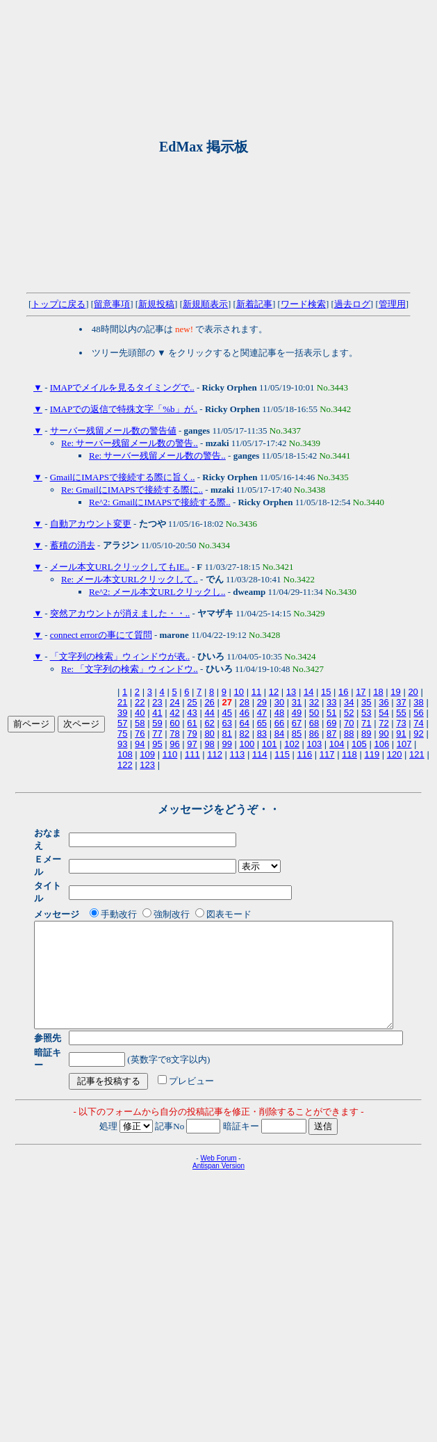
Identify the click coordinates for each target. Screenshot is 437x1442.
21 (122, 702)
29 (262, 702)
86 (314, 733)
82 (244, 733)
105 (359, 744)
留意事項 (112, 304)
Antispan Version (218, 1145)
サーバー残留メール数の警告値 (113, 430)
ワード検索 (303, 304)
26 (209, 702)
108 (125, 754)
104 (337, 744)
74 (418, 723)
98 (209, 744)
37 (401, 702)
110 (170, 754)
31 (297, 702)
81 (226, 733)
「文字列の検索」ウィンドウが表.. (120, 656)
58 (140, 723)
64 (244, 723)
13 (291, 692)
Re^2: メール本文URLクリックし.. (157, 592)
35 (366, 702)
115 (282, 754)
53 (366, 712)
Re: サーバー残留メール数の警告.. (129, 443)
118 (349, 754)
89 (366, 733)
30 (279, 702)
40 (140, 712)
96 (174, 744)
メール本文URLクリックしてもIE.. (120, 567)
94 (140, 744)
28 (244, 702)
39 (122, 712)
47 (262, 712)
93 (122, 744)
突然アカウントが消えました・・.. (120, 613)
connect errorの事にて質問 (101, 635)
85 (297, 733)
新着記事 (254, 304)
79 (192, 733)
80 (209, 733)
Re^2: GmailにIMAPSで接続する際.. (160, 502)
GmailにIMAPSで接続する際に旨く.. (122, 477)
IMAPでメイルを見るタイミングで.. (122, 387)
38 (418, 702)
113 (237, 754)
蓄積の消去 (72, 545)
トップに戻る (58, 304)
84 (279, 733)
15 (326, 692)
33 (331, 702)
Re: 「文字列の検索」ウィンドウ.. (129, 669)
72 (383, 723)
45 (226, 712)
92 (418, 733)
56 (418, 712)
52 (349, 712)
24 (174, 702)
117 (327, 754)
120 (394, 754)
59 (157, 723)
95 (157, 744)
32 (314, 702)
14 (308, 692)
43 (192, 712)
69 (331, 723)
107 (404, 744)
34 (349, 702)
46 (244, 712)
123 (147, 765)
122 (125, 765)
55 (401, 712)
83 (262, 733)
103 (314, 744)
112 (214, 754)
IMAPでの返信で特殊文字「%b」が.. (123, 409)
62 (209, 723)
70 (349, 723)
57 (122, 723)
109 (147, 754)
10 (239, 692)
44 (209, 712)
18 (378, 692)
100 (247, 744)
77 (157, 733)
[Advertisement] (139, 147)
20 (413, 692)
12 (274, 692)
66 (279, 723)
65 (262, 723)
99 (226, 744)
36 (383, 702)
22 (140, 702)
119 (371, 754)
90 (383, 733)
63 (226, 723)
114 (259, 754)
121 (416, 754)
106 (381, 744)
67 (297, 723)
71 (366, 723)
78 (174, 733)
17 (360, 692)
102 (291, 744)
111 (192, 754)
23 (157, 702)
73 (401, 723)
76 (140, 733)
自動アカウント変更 (90, 523)
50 (314, 712)
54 (383, 712)
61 (192, 723)
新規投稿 (156, 304)
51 (331, 712)
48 (279, 712)
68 (314, 723)
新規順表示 (205, 304)
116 (305, 754)
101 (269, 744)
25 (192, 702)
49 (297, 712)
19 (395, 692)
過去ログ (352, 304)
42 (174, 712)
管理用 (392, 304)
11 (256, 692)
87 (331, 733)
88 (349, 733)
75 (122, 733)
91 (401, 733)
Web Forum (218, 1137)
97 (192, 744)
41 (157, 712)
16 (343, 692)
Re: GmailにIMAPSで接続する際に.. (132, 489)
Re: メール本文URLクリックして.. (129, 579)
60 (174, 723)
